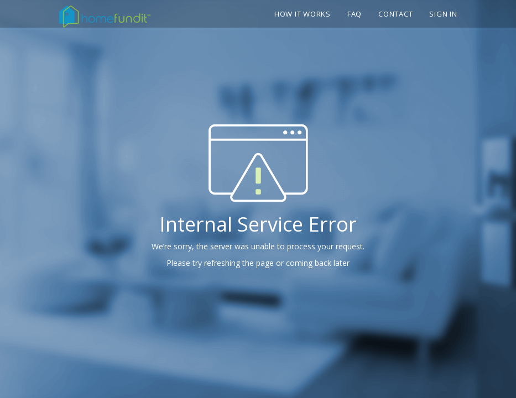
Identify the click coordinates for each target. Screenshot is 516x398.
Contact (395, 14)
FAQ (354, 14)
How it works (302, 14)
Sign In (443, 14)
